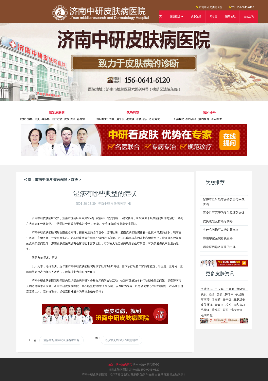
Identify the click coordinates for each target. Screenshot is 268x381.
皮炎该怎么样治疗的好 (218, 221)
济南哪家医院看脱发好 (218, 238)
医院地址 (230, 16)
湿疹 (30, 119)
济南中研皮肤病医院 (209, 7)
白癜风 (229, 289)
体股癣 (216, 299)
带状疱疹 (141, 119)
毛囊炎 (130, 119)
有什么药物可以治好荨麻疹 (221, 229)
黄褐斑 (216, 310)
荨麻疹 (46, 119)
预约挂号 (203, 119)
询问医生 (216, 119)
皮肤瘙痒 (69, 119)
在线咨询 (249, 16)
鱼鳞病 (240, 289)
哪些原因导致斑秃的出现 (219, 247)
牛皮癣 (219, 289)
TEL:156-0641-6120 (241, 7)
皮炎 (37, 119)
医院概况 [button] (176, 16)
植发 (228, 304)
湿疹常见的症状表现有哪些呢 (62, 340)
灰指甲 (228, 294)
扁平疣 (120, 119)
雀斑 (112, 119)
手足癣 (239, 294)
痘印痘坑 (102, 119)
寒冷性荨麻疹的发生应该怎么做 (223, 212)
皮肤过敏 (196, 16)
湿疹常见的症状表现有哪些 (121, 340)
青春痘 (213, 16)
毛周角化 (154, 119)
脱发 (23, 119)
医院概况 (178, 119)
